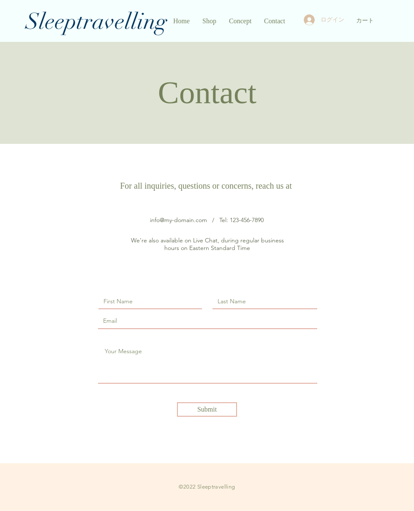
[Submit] (207, 409)
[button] (369, 20)
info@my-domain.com (178, 220)
